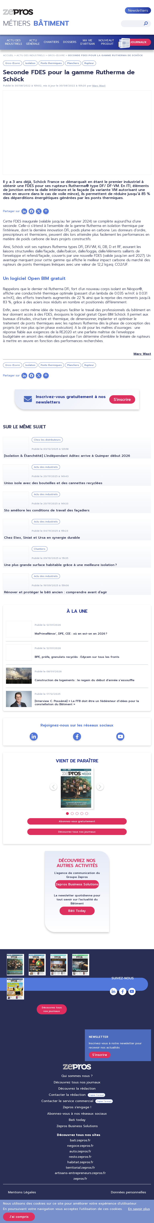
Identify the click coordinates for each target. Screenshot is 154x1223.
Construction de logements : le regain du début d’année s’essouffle (84, 680)
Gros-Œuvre (56, 55)
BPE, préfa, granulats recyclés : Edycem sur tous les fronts (77, 657)
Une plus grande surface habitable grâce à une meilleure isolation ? (60, 565)
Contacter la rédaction (67, 1094)
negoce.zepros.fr (80, 1145)
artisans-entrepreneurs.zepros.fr (80, 1173)
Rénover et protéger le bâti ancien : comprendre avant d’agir (55, 592)
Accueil (8, 55)
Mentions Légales (22, 1192)
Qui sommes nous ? (77, 1076)
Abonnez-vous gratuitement (77, 821)
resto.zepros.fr (80, 1156)
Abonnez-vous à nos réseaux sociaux (77, 1113)
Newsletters (138, 10)
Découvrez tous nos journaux (77, 832)
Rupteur (89, 63)
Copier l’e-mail (96, 1095)
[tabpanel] (77, 788)
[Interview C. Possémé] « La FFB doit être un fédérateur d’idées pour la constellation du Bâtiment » (87, 702)
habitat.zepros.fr (80, 1162)
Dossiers (69, 42)
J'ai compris (18, 1216)
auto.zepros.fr (80, 1151)
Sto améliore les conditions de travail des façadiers (46, 510)
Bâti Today (77, 910)
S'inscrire (122, 399)
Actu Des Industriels (30, 55)
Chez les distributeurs (47, 440)
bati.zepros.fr (80, 1140)
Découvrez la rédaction (77, 1088)
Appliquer (146, 23)
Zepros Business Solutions (77, 884)
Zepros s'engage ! (77, 1107)
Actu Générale (33, 42)
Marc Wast (98, 85)
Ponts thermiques (51, 63)
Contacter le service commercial (67, 1101)
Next (96, 786)
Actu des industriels (13, 42)
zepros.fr (80, 1178)
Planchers (73, 63)
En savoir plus (139, 1209)
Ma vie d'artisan (87, 42)
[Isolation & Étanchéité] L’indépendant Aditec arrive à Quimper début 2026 (67, 455)
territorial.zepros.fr (80, 1167)
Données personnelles (128, 1192)
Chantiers (51, 42)
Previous (50, 786)
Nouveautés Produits (108, 42)
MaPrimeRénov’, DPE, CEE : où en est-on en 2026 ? (71, 634)
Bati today (77, 1119)
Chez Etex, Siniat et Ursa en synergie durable (42, 537)
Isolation (30, 63)
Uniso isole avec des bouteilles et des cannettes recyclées (53, 483)
